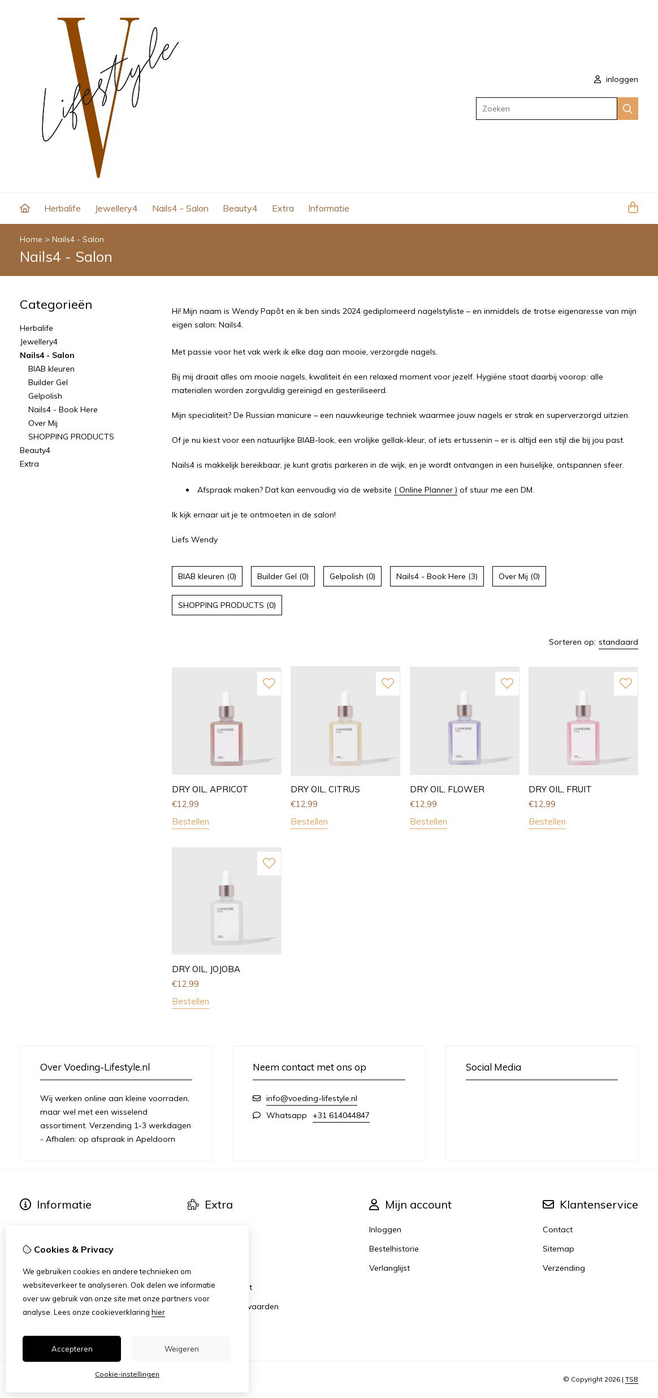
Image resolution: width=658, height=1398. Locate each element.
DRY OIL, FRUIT (560, 789)
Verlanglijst (389, 1268)
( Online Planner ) (425, 490)
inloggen (616, 79)
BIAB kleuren (51, 369)
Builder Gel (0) (283, 576)
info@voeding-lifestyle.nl (311, 1098)
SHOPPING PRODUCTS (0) (227, 605)
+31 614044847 (341, 1115)
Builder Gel (48, 382)
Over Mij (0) (519, 576)
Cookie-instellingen (127, 1374)
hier (158, 1312)
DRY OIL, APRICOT (210, 789)
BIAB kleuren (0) (207, 576)
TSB (631, 1379)
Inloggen (385, 1229)
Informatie (328, 208)
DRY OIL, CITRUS (325, 789)
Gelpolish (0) (352, 576)
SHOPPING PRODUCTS (71, 437)
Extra (283, 208)
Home (31, 239)
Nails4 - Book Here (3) (437, 576)
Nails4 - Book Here (63, 409)
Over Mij (43, 423)
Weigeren (181, 1348)
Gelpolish (45, 396)
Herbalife (62, 208)
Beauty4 (240, 208)
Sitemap (558, 1249)
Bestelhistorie (394, 1249)
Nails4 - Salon (180, 208)
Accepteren (72, 1348)
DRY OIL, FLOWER (447, 789)
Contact (558, 1229)
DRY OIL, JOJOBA (206, 969)
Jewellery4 (116, 208)
